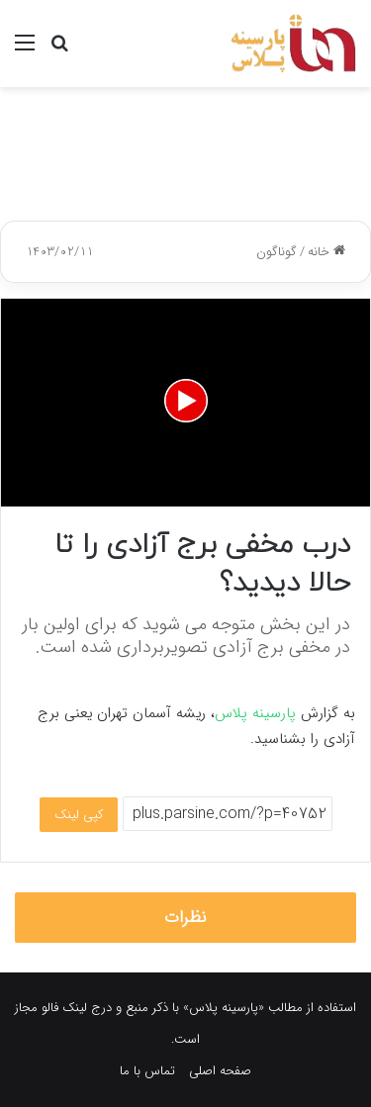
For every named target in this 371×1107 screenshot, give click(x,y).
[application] (185, 403)
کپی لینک (78, 814)
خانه (326, 251)
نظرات (185, 917)
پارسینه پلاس (255, 713)
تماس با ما (147, 1071)
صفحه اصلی (220, 1071)
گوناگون (276, 251)
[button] (186, 400)
